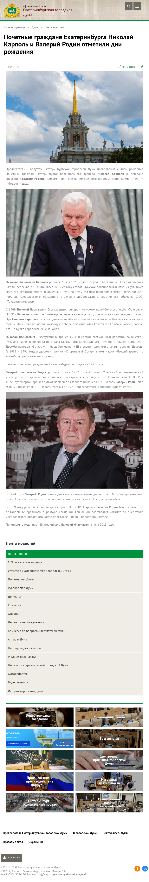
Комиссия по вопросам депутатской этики (36, 631)
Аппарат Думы (18, 639)
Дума (35, 27)
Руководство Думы (21, 588)
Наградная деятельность (24, 648)
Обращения (36, 842)
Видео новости (18, 682)
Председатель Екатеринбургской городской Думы (35, 833)
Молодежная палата (22, 657)
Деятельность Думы (115, 833)
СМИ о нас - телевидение (25, 562)
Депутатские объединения (26, 622)
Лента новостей (54, 27)
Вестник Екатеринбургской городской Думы (38, 665)
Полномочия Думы (21, 579)
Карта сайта (11, 857)
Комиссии (14, 605)
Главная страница (14, 27)
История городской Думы (25, 691)
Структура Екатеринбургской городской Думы (39, 571)
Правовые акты (13, 842)
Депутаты (14, 596)
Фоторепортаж (18, 674)
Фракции (14, 614)
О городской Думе (85, 833)
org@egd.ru (45, 874)
